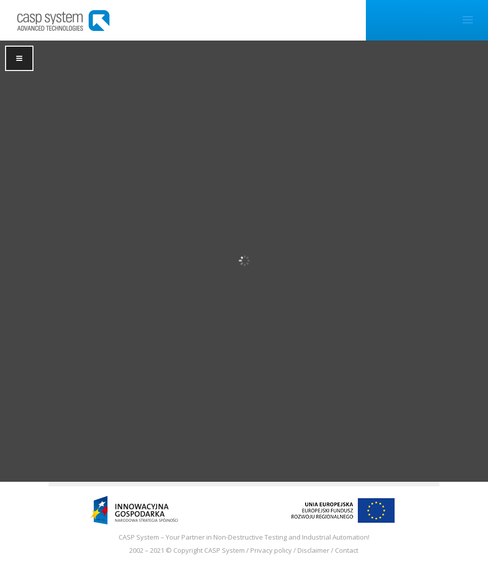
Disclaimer (313, 550)
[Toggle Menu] (19, 58)
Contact (346, 550)
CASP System (224, 550)
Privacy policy (271, 550)
